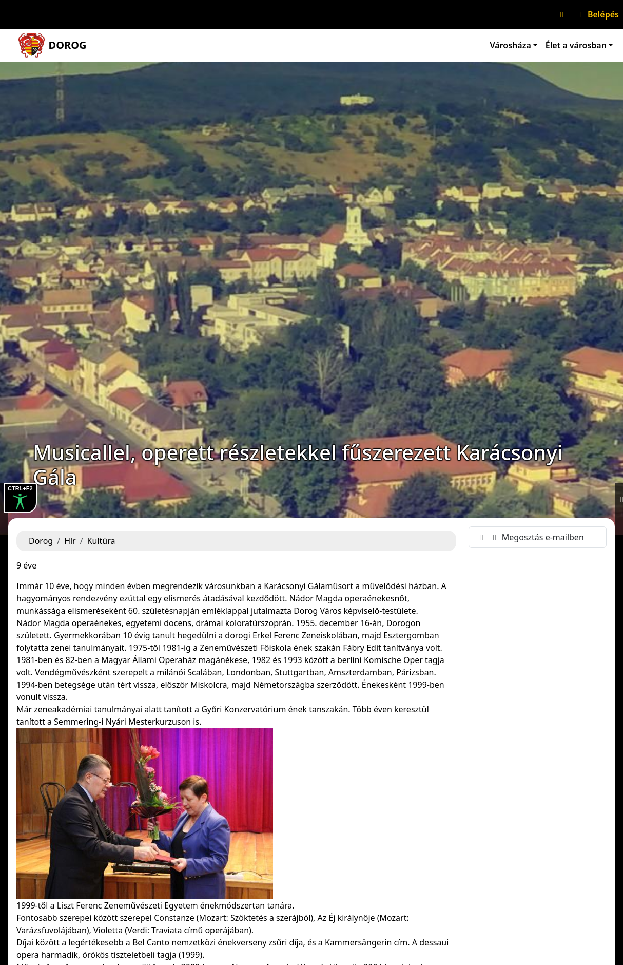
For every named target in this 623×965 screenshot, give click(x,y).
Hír (70, 540)
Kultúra (101, 540)
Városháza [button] (510, 45)
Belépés (597, 14)
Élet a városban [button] (576, 45)
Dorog (41, 540)
